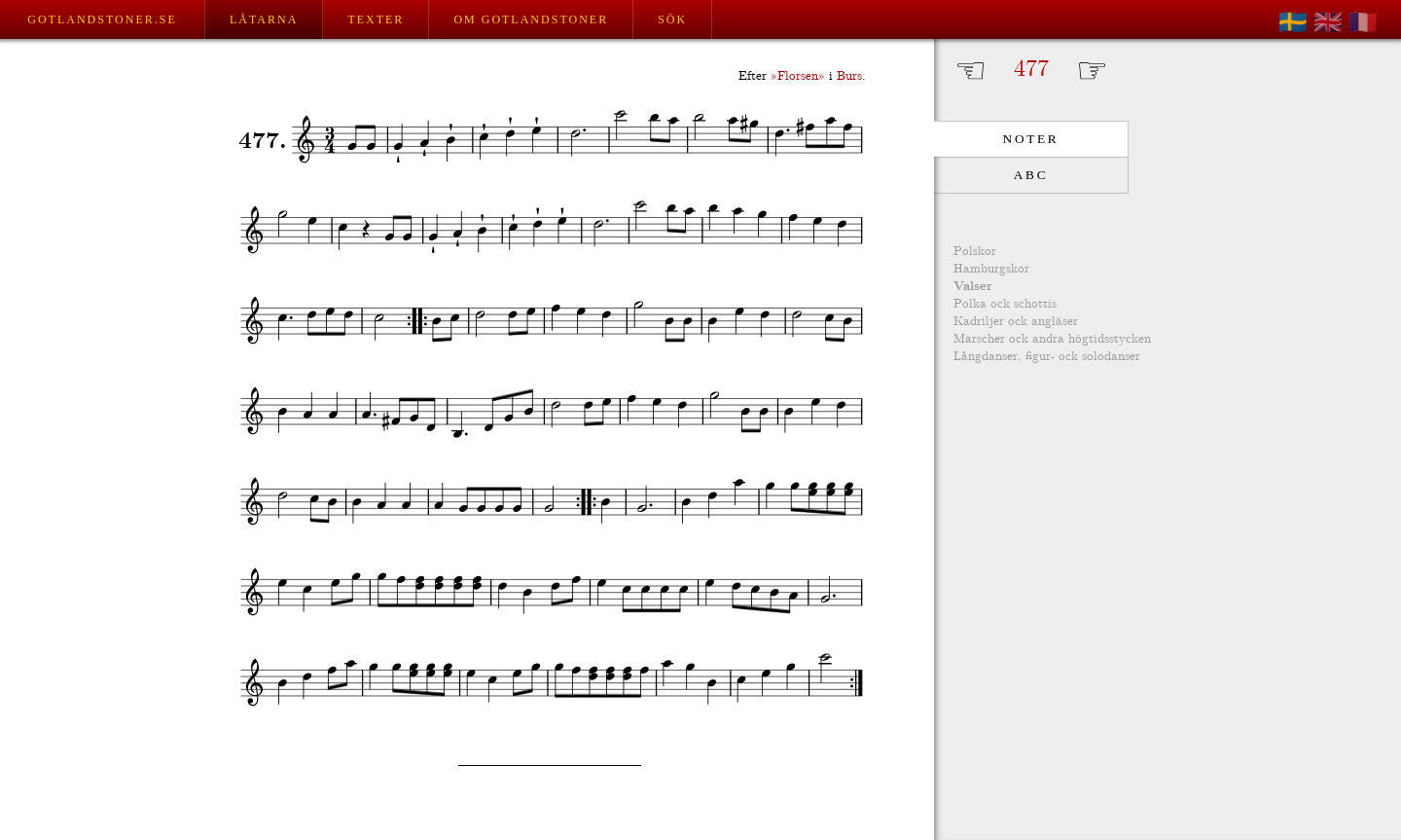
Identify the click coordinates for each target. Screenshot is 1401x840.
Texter (375, 19)
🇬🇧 (1328, 22)
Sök (672, 19)
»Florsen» (798, 76)
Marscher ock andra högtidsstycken (1052, 339)
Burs (849, 76)
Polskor (974, 251)
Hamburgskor (991, 269)
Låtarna (264, 19)
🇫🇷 (1363, 22)
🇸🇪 (1293, 22)
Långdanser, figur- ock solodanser (1046, 356)
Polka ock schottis (1005, 304)
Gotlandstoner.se (101, 19)
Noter (1031, 138)
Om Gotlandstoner (530, 19)
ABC (1031, 174)
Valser (972, 286)
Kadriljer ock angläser (1015, 321)
